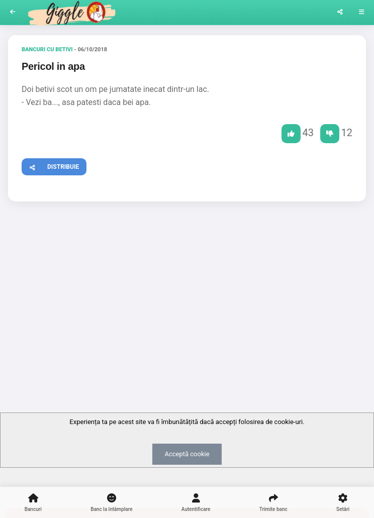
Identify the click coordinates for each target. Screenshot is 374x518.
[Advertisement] (187, 287)
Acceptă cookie (186, 454)
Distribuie (50, 165)
